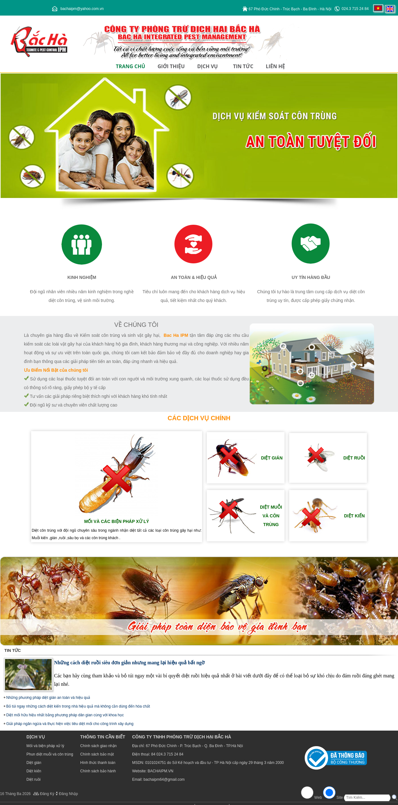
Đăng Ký (47, 794)
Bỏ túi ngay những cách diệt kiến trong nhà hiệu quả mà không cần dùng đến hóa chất (78, 706)
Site (340, 797)
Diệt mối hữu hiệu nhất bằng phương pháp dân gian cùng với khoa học (65, 715)
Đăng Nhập (68, 794)
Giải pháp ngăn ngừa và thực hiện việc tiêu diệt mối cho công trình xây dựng (69, 724)
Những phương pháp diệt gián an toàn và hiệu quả (48, 697)
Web (318, 797)
